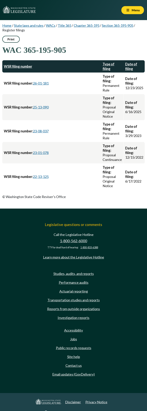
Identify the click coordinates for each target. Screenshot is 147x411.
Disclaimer (73, 402)
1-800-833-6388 (89, 247)
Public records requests (73, 348)
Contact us (73, 365)
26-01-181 (41, 83)
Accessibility (73, 330)
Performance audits (73, 282)
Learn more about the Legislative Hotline (73, 257)
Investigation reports (73, 318)
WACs (50, 25)
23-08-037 (41, 131)
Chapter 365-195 (86, 25)
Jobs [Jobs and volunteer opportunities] (73, 339)
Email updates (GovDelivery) (73, 374)
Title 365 (64, 25)
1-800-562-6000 (73, 241)
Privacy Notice (96, 402)
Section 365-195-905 (117, 25)
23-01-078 (41, 153)
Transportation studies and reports (73, 300)
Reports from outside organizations (73, 309)
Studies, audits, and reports (73, 274)
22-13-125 (41, 177)
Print (11, 39)
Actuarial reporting (73, 291)
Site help (73, 357)
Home (6, 25)
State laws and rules (28, 25)
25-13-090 (41, 107)
